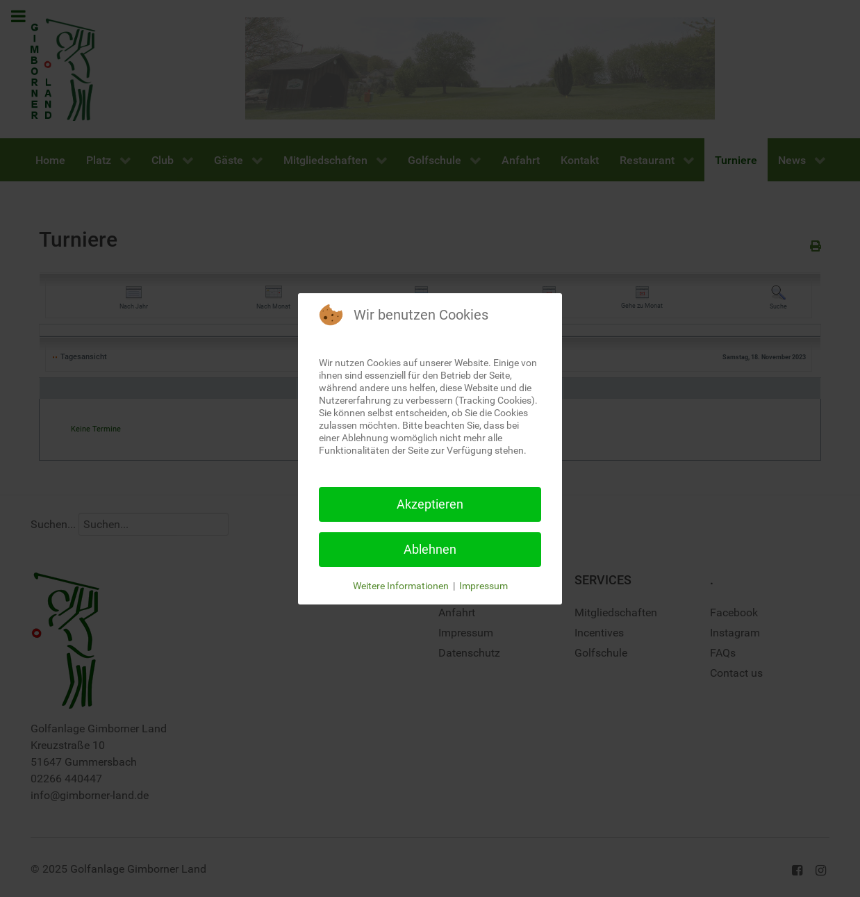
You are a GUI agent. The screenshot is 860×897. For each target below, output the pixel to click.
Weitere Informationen (401, 585)
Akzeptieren (430, 504)
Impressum (483, 585)
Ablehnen (430, 549)
